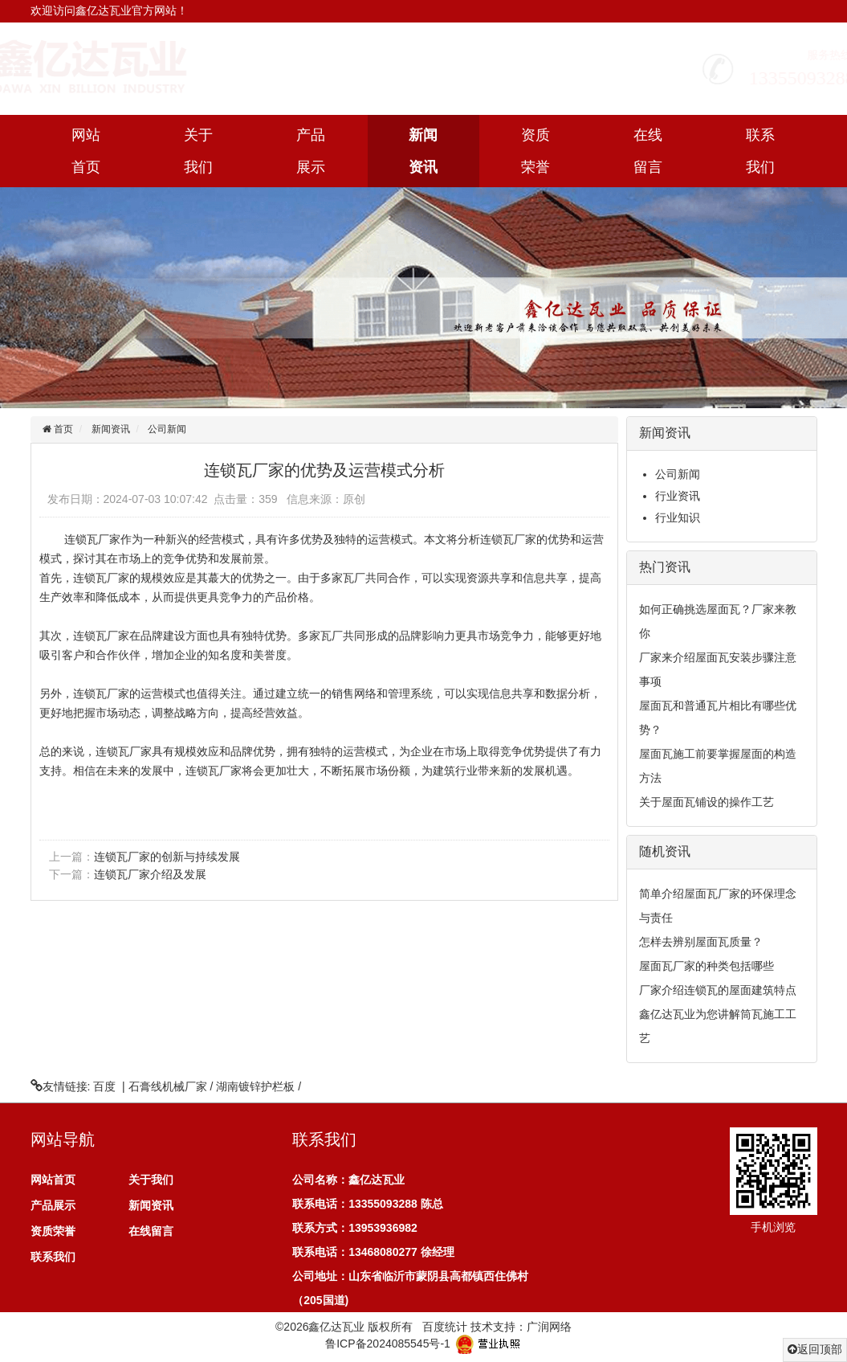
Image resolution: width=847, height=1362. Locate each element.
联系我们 (760, 151)
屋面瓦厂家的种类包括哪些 (706, 965)
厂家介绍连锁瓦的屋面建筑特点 (717, 990)
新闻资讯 (423, 151)
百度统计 (444, 1326)
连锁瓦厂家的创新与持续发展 (167, 856)
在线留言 (647, 151)
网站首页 (85, 151)
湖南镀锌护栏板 (255, 1086)
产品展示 (310, 151)
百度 (104, 1086)
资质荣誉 (535, 151)
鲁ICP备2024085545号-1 (387, 1342)
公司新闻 (167, 429)
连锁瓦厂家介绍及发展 (150, 874)
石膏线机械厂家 (167, 1086)
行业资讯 (677, 495)
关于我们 (198, 151)
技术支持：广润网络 (521, 1326)
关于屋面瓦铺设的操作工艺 (706, 802)
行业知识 (677, 517)
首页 (62, 429)
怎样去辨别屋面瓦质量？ (701, 941)
